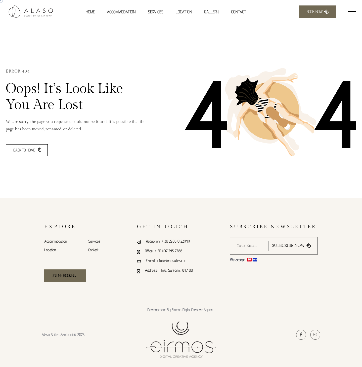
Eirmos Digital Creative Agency (193, 309)
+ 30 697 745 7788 (168, 251)
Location (184, 11)
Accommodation (121, 11)
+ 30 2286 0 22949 (176, 241)
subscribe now (291, 245)
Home (90, 11)
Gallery (211, 11)
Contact (238, 11)
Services (156, 11)
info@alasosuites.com (172, 260)
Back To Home (27, 150)
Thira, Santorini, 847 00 (176, 270)
